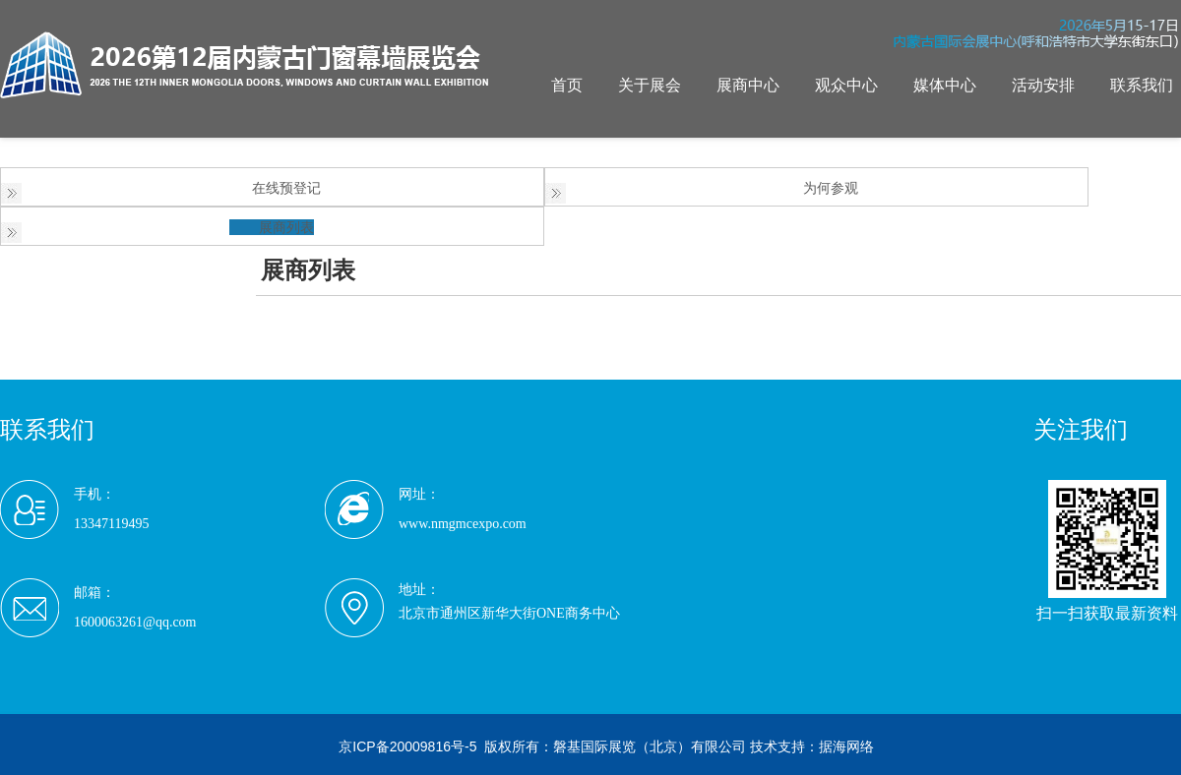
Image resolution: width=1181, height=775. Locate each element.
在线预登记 (286, 188)
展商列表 (286, 227)
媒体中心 (944, 85)
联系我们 (1141, 85)
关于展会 (649, 85)
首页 (567, 85)
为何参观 (830, 188)
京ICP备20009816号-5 (407, 746)
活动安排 (1043, 85)
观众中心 (846, 85)
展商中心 (747, 85)
